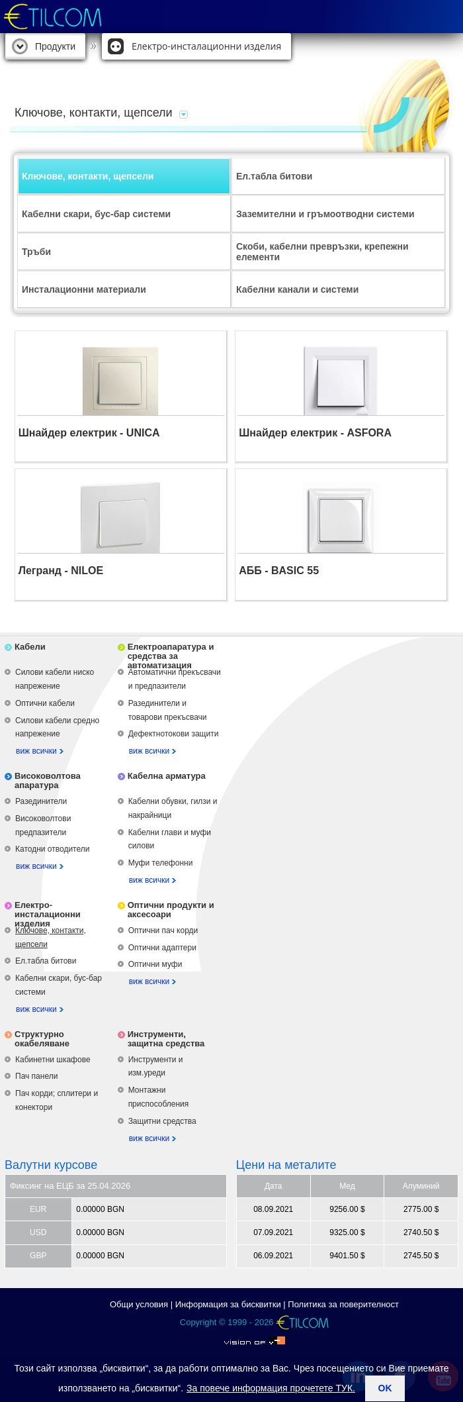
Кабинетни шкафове (53, 1059)
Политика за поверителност (343, 1304)
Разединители (41, 801)
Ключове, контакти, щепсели (87, 176)
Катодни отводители (52, 849)
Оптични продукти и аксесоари (171, 909)
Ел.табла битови (274, 176)
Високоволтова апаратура (48, 780)
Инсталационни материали (84, 289)
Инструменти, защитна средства (166, 1038)
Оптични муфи (155, 964)
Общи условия (139, 1304)
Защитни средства (162, 1121)
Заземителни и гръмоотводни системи (325, 214)
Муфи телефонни (160, 863)
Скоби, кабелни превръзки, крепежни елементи (322, 251)
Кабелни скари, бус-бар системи (96, 214)
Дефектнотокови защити (173, 733)
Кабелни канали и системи (297, 289)
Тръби (36, 251)
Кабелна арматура (167, 776)
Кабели (30, 647)
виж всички (36, 751)
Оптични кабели (45, 703)
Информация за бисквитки (228, 1304)
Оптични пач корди (163, 930)
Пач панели (36, 1076)
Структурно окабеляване (42, 1038)
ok (385, 1388)
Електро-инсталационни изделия (206, 46)
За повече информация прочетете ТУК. (271, 1388)
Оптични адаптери (162, 947)
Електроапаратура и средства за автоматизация (171, 656)
